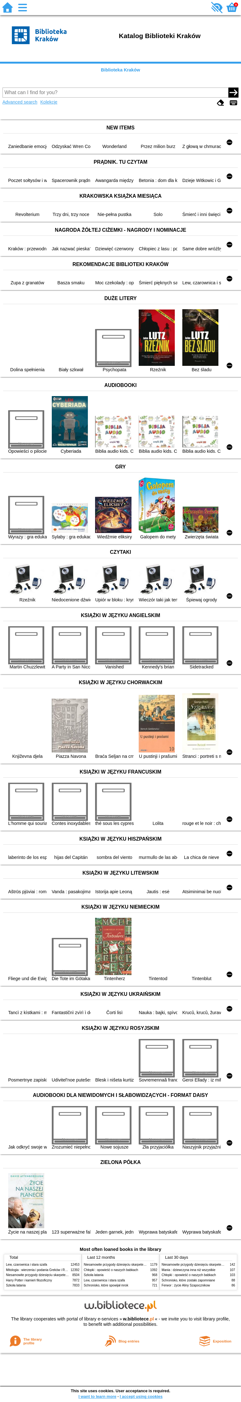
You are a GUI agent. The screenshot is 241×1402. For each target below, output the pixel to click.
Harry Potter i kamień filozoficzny (29, 1280)
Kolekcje (48, 102)
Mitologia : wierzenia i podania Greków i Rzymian (40, 1270)
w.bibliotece (138, 1318)
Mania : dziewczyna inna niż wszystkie (188, 1270)
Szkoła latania (16, 1285)
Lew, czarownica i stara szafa (26, 1264)
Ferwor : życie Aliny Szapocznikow (186, 1285)
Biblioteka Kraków (120, 69)
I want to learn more (97, 1396)
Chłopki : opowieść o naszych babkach (111, 1270)
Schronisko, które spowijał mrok (106, 1285)
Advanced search (20, 102)
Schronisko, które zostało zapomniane (188, 1280)
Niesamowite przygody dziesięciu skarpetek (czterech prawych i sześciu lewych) (62, 1275)
